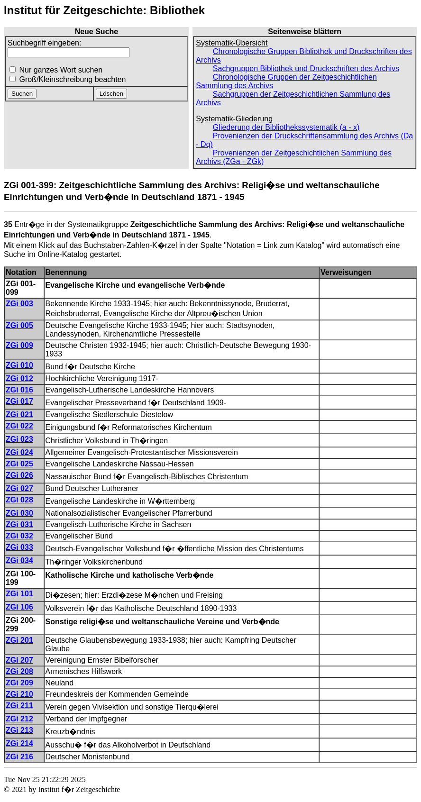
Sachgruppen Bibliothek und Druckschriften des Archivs (306, 68)
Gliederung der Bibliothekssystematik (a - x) (286, 127)
